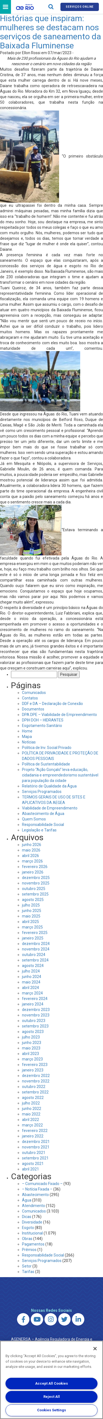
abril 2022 (30, 1119)
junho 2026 (31, 844)
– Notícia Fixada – (37, 1189)
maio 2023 (31, 1048)
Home (27, 731)
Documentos (33, 709)
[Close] (95, 1349)
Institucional (32, 1233)
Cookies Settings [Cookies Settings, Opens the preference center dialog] (51, 1410)
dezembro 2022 (36, 1075)
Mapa (27, 736)
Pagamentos (33, 1244)
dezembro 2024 (36, 943)
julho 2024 (31, 971)
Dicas (26, 1216)
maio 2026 (31, 850)
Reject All (51, 1397)
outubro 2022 (33, 1086)
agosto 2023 (33, 1031)
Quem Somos (34, 819)
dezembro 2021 (36, 1141)
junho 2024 (31, 976)
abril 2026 (30, 855)
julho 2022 (31, 1103)
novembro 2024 (35, 949)
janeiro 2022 (32, 1136)
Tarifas (28, 1271)
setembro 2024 (35, 960)
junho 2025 (31, 910)
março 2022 (32, 1125)
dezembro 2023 (36, 1009)
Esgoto (28, 1227)
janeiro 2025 (32, 938)
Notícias (29, 742)
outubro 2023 (33, 1020)
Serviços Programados (42, 791)
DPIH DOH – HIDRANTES (42, 720)
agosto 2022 (33, 1097)
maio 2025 (31, 916)
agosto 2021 (33, 1163)
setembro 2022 (35, 1092)
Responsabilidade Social (43, 824)
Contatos (30, 698)
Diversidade (32, 1222)
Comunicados (34, 692)
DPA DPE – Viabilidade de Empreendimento (59, 714)
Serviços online (80, 6)
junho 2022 (31, 1108)
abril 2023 (30, 1053)
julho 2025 (31, 905)
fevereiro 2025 (35, 932)
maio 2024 (31, 982)
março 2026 (32, 861)
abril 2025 (30, 921)
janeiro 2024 (32, 1004)
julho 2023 (31, 1037)
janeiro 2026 (32, 872)
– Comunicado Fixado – (42, 1183)
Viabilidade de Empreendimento (49, 808)
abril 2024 (30, 987)
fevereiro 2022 (35, 1130)
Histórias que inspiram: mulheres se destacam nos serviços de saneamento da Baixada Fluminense (50, 31)
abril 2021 (30, 1169)
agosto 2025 (33, 899)
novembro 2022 (35, 1081)
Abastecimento (35, 1194)
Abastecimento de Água (43, 813)
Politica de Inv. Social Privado (46, 747)
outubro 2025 (33, 888)
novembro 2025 (35, 883)
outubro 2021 (33, 1152)
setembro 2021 (35, 1158)
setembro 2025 (35, 894)
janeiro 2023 (32, 1070)
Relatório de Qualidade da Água (49, 786)
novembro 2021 (35, 1147)
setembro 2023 (35, 1026)
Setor (27, 1266)
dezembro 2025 (36, 877)
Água (26, 1200)
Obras (27, 1238)
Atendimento (33, 1205)
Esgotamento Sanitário (42, 725)
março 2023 (32, 1059)
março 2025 (32, 927)
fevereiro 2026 (35, 866)
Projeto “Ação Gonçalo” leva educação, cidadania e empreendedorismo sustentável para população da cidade (60, 775)
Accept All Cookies (51, 1383)
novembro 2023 (35, 1015)
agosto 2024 (33, 965)
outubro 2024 (33, 954)
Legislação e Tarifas (39, 830)
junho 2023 (31, 1042)
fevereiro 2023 (35, 1064)
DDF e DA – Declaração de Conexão (52, 703)
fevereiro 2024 (35, 998)
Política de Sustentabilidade (46, 764)
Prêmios (29, 1249)
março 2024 (32, 993)
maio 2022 (31, 1114)
